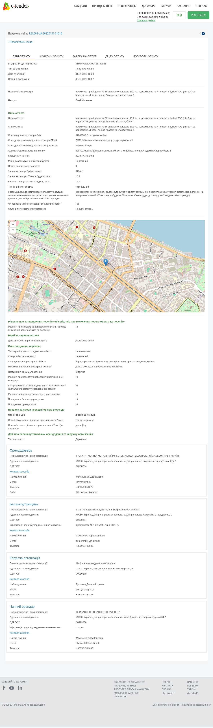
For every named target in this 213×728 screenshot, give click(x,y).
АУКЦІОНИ (80, 6)
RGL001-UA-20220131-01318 (45, 35)
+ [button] (13, 226)
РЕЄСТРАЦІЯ (198, 15)
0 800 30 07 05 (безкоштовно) (153, 13)
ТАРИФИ (166, 6)
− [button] (13, 231)
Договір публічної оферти (166, 706)
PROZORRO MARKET (125, 687)
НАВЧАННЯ (183, 6)
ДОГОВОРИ (149, 6)
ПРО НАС (201, 6)
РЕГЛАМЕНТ (168, 694)
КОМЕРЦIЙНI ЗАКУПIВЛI (126, 694)
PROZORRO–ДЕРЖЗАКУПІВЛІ (129, 683)
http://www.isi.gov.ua (86, 493)
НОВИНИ (166, 683)
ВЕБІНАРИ (192, 687)
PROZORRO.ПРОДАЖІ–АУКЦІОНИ (131, 691)
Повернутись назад (20, 43)
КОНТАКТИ (167, 687)
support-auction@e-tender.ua (152, 16)
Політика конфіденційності (196, 706)
